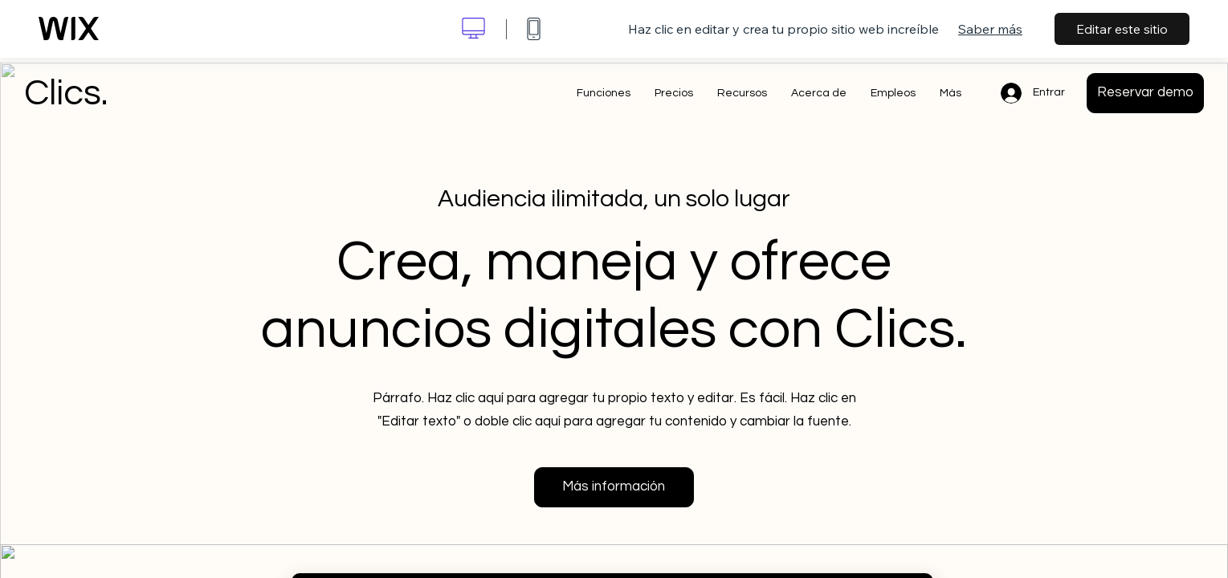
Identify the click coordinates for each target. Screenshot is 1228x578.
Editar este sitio (1122, 29)
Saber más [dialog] (990, 29)
